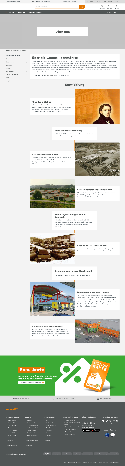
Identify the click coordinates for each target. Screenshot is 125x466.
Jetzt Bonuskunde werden (30, 382)
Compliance (9, 85)
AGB (65, 462)
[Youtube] (113, 420)
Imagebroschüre (50, 79)
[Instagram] (106, 420)
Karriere (8, 72)
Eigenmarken (10, 75)
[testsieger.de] (112, 435)
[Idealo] (107, 435)
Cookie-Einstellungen (115, 462)
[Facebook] (103, 420)
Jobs (116, 1)
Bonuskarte (90, 1)
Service (98, 1)
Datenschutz (86, 462)
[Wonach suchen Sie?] (57, 9)
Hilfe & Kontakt (108, 1)
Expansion (9, 69)
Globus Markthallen (110, 424)
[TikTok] (117, 420)
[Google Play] (95, 430)
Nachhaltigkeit (10, 66)
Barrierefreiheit (93, 462)
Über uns (8, 63)
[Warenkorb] (109, 8)
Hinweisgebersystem (103, 462)
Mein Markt (112, 16)
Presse (7, 81)
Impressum (78, 462)
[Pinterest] (110, 420)
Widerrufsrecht (71, 462)
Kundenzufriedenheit (12, 78)
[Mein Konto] (116, 8)
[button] (10, 16)
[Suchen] (82, 9)
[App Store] (86, 430)
